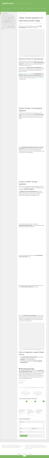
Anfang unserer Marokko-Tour (27, 73)
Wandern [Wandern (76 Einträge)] (4, 25)
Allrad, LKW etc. (43, 8)
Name (21, 428)
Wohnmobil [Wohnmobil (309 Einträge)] (11, 26)
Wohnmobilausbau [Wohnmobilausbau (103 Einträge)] (4, 27)
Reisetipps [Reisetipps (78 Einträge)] (11, 22)
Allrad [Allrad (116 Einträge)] (4, 14)
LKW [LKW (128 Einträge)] (11, 17)
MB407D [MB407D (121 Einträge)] (3, 18)
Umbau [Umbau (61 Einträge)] (2, 25)
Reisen (11, 8)
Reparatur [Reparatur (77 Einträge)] (14, 22)
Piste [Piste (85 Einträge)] (15, 20)
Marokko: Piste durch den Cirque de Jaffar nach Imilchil (22, 411)
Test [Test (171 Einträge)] (11, 23)
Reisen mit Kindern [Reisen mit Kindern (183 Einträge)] (5, 22)
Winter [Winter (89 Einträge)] (7, 26)
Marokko (37, 387)
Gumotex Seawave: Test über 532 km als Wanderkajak (39, 411)
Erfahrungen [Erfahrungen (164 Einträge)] (4, 16)
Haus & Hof (3, 10)
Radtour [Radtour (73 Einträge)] (2, 21)
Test (39, 387)
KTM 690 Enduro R (33, 387)
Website (21, 431)
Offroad (7, 8)
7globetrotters (8, 3)
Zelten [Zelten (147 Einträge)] (2, 29)
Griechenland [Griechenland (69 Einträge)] (3, 17)
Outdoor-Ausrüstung (23, 13)
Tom (21, 23)
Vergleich (42, 387)
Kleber (29, 387)
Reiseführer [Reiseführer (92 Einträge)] (14, 21)
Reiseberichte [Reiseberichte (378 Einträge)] (8, 21)
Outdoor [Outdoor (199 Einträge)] (10, 20)
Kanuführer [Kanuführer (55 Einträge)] (6, 17)
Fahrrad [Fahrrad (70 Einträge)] (13, 16)
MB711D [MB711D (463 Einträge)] (10, 18)
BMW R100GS (16, 8)
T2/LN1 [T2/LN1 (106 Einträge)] (7, 23)
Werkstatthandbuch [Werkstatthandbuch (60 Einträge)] (3, 26)
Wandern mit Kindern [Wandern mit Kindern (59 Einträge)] (8, 25)
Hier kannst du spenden (23, 380)
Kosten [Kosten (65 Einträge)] (9, 17)
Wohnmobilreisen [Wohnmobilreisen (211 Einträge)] (12, 27)
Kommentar (22, 421)
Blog (7, 10)
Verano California (22, 187)
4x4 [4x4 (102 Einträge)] (2, 14)
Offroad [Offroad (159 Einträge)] (6, 20)
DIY (23, 387)
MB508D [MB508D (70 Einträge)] (6, 18)
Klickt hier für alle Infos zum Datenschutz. (13, 447)
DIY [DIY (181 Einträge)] (10, 14)
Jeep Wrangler (22, 8)
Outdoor (3, 8)
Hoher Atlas (26, 387)
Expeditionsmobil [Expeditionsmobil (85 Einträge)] (9, 16)
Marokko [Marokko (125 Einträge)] (13, 17)
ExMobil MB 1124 (36, 8)
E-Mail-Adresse (34, 428)
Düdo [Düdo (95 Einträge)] (12, 14)
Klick (35, 358)
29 (43, 401)
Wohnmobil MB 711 (29, 8)
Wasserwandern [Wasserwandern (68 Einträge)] (13, 25)
